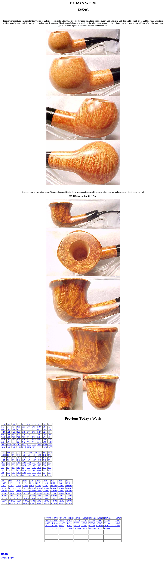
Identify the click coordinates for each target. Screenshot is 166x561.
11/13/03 (77, 528)
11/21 (34, 447)
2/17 (3, 463)
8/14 (13, 440)
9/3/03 (61, 526)
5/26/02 (33, 498)
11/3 (8, 447)
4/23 (3, 432)
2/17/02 (39, 491)
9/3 (8, 442)
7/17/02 (46, 501)
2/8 (28, 460)
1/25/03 (48, 521)
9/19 (39, 442)
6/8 (2, 434)
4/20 (44, 429)
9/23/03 (77, 526)
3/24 (19, 465)
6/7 (49, 432)
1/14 (3, 424)
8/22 (39, 440)
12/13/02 (77, 518)
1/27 (13, 424)
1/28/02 (53, 488)
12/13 (14, 452)
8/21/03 (54, 526)
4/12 (18, 429)
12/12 (3, 486)
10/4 (52, 481)
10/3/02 (39, 503)
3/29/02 (53, 493)
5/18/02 (19, 498)
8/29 (39, 475)
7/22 (8, 437)
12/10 (67, 483)
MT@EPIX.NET (7, 558)
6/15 (13, 434)
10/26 (34, 445)
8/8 (49, 437)
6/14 (8, 434)
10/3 (45, 481)
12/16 (18, 486)
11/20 (29, 447)
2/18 (8, 463)
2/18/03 (69, 521)
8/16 (18, 440)
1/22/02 (33, 488)
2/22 (19, 463)
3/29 (34, 427)
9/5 (2, 481)
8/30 (44, 475)
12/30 (3, 455)
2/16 (49, 460)
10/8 (60, 481)
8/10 (3, 440)
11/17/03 (84, 528)
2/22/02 (46, 491)
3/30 (39, 427)
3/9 (33, 463)
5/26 (34, 432)
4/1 (2, 468)
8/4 (49, 473)
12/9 (60, 483)
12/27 (38, 486)
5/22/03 (84, 523)
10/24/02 (61, 503)
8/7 (44, 437)
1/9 (33, 455)
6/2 (44, 432)
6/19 (13, 470)
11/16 (45, 483)
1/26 (49, 458)
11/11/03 (69, 528)
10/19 (14, 445)
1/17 (19, 458)
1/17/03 (118, 518)
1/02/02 (53, 486)
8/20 (34, 440)
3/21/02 (33, 493)
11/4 (25, 483)
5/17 (28, 432)
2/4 (13, 460)
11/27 (50, 447)
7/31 (23, 437)
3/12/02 (26, 493)
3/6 (2, 427)
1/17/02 (26, 488)
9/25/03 (84, 526)
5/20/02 (26, 498)
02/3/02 (4, 491)
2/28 (34, 424)
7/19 (19, 473)
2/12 (39, 460)
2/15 (44, 460)
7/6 (49, 470)
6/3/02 (53, 498)
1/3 (13, 455)
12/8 (8, 452)
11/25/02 (54, 518)
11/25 (45, 447)
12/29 (50, 452)
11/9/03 (62, 528)
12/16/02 (84, 518)
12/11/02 (69, 518)
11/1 (11, 483)
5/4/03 (68, 523)
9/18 (34, 442)
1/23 (39, 458)
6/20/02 (68, 498)
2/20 (13, 463)
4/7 (18, 468)
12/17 (24, 452)
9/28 (25, 481)
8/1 (28, 437)
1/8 (28, 455)
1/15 (8, 458)
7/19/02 (53, 501)
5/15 (23, 432)
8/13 (3, 475)
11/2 (18, 483)
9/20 (44, 442)
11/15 (38, 483)
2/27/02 (61, 491)
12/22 (39, 452)
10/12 (3, 445)
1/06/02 (68, 486)
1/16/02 (19, 488)
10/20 (19, 445)
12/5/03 (107, 528)
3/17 (49, 463)
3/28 (28, 427)
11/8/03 (54, 528)
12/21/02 (92, 518)
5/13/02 (68, 496)
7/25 (29, 473)
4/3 (8, 468)
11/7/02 (48, 518)
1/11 (39, 455)
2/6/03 (61, 521)
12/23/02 (99, 518)
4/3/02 (68, 493)
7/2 (33, 434)
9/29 (31, 481)
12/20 (25, 486)
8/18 (13, 475)
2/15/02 (33, 491)
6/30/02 (26, 501)
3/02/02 (68, 491)
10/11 (50, 442)
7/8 (2, 473)
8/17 (28, 440)
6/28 (23, 434)
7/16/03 (48, 526)
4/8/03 (47, 523)
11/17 (24, 447)
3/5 (49, 424)
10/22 (24, 445)
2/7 (23, 424)
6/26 (18, 434)
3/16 (18, 427)
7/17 (49, 434)
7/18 (3, 437)
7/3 (44, 470)
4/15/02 (26, 496)
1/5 (23, 455)
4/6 (13, 468)
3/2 (44, 424)
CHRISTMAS (109, 526)
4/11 (13, 429)
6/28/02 (12, 501)
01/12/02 (4, 488)
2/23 (24, 463)
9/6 (18, 442)
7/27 (18, 437)
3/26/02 (39, 493)
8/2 (33, 437)
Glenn (117, 526)
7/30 (39, 473)
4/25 (13, 432)
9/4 (13, 442)
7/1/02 (32, 501)
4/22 (49, 429)
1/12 (44, 455)
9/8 (10, 481)
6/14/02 (61, 498)
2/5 (18, 460)
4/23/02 (39, 496)
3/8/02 (19, 493)
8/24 (44, 440)
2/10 (34, 460)
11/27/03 (99, 528)
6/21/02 (4, 501)
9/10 (23, 442)
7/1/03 (117, 523)
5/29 (39, 432)
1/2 (8, 455)
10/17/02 (46, 503)
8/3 (38, 437)
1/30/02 (68, 488)
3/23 (13, 465)
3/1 (38, 424)
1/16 (13, 458)
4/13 (23, 429)
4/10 (8, 429)
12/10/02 (62, 518)
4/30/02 (53, 496)
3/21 (23, 427)
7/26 (13, 437)
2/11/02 (26, 491)
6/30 (28, 434)
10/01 (38, 481)
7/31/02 (4, 503)
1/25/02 (46, 488)
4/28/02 (46, 496)
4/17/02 (33, 496)
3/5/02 (4, 493)
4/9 (2, 429)
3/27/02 (46, 493)
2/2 (18, 424)
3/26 (24, 465)
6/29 (34, 470)
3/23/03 (92, 521)
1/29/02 (61, 488)
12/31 (45, 486)
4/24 (8, 432)
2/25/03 (77, 521)
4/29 (18, 432)
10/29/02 (69, 503)
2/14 (28, 424)
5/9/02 (60, 496)
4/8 (49, 427)
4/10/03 (54, 523)
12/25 (45, 452)
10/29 (45, 445)
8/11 (8, 440)
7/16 (44, 434)
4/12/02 (19, 496)
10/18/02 (54, 503)
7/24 (24, 473)
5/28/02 (46, 498)
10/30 (50, 445)
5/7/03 (76, 523)
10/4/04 (92, 526)
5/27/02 (39, 498)
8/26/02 (19, 503)
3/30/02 (61, 493)
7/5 (38, 434)
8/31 (3, 442)
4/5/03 (117, 521)
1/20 (29, 458)
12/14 (19, 452)
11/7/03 (48, 528)
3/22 (8, 465)
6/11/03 (107, 523)
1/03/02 (61, 486)
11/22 (39, 447)
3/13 (39, 463)
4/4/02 (4, 496)
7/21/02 (61, 501)
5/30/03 (99, 523)
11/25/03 (92, 528)
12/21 (34, 452)
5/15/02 (4, 498)
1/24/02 (39, 488)
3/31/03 (107, 521)
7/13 (8, 473)
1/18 (24, 458)
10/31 (3, 447)
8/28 (49, 440)
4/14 (34, 429)
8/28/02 (26, 503)
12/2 (3, 452)
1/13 (49, 455)
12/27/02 (107, 518)
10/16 (9, 445)
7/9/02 (38, 501)
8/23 (34, 475)
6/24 (24, 470)
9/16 (28, 442)
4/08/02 (12, 496)
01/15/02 (12, 488)
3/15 (44, 463)
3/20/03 (84, 521)
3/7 (8, 427)
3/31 (49, 465)
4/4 (44, 427)
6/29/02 (19, 501)
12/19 (29, 452)
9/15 (18, 481)
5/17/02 (12, 498)
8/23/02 (12, 503)
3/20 (3, 465)
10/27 (39, 445)
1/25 (44, 458)
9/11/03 (69, 526)
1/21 (8, 424)
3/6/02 (11, 493)
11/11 (14, 447)
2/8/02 (19, 491)
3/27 (29, 465)
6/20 (19, 470)
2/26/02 (53, 491)
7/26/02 (68, 501)
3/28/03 (99, 521)
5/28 (49, 468)
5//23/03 (92, 523)
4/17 (39, 429)
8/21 (24, 475)
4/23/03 (62, 523)
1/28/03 (54, 521)
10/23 (29, 445)
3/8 (13, 427)
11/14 (19, 447)
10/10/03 (99, 526)
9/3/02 (32, 503)
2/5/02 (11, 491)
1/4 (18, 455)
